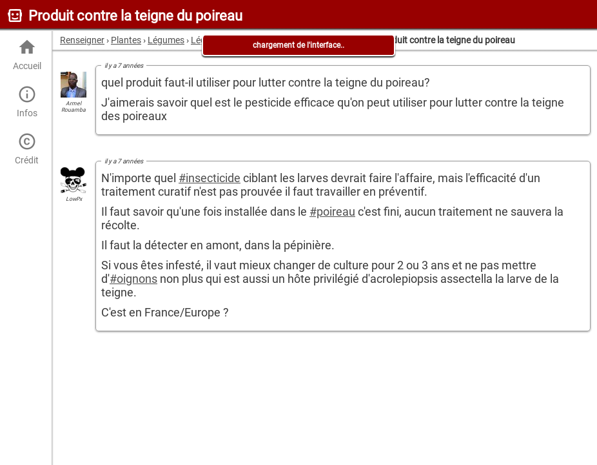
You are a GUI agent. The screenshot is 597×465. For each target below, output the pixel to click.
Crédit (27, 149)
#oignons (133, 278)
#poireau (332, 211)
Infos (27, 102)
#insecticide (209, 178)
